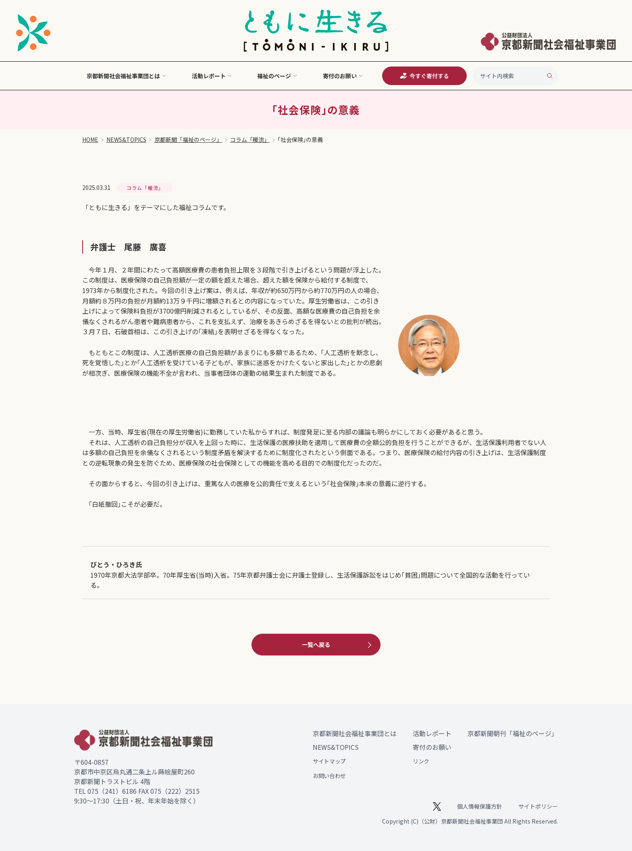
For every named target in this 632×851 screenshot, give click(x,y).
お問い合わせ (329, 776)
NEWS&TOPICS (126, 139)
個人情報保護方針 (479, 806)
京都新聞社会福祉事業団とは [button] (126, 76)
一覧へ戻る (338, 644)
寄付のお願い (432, 747)
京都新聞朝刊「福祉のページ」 (513, 733)
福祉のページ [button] (277, 76)
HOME (90, 139)
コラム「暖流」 (250, 139)
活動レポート (432, 733)
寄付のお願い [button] (343, 76)
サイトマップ (329, 761)
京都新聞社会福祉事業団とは (355, 733)
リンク (421, 761)
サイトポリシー (538, 806)
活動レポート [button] (212, 76)
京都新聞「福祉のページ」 (188, 139)
